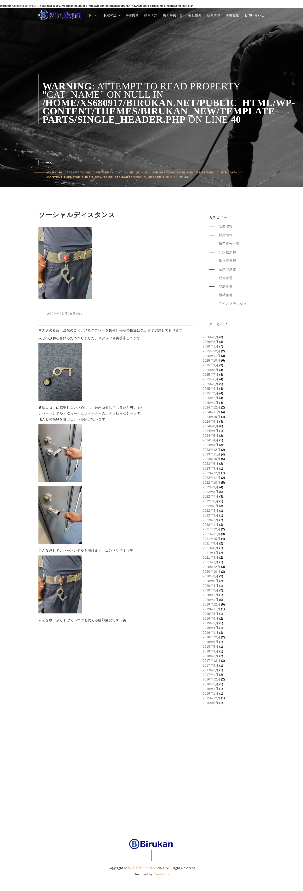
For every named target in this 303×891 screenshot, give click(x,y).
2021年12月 (211, 529)
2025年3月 (210, 393)
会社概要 (195, 15)
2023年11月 (211, 454)
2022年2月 (210, 520)
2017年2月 (210, 670)
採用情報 (232, 15)
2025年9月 (210, 365)
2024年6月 (210, 431)
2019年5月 (210, 623)
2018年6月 (210, 642)
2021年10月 (211, 539)
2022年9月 (210, 487)
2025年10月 (211, 360)
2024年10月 (211, 417)
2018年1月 (210, 656)
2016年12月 (211, 679)
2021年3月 (210, 557)
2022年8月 (210, 492)
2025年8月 (210, 370)
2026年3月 (210, 337)
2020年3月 (210, 590)
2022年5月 (210, 506)
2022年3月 (210, 515)
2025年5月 (210, 384)
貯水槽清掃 (227, 252)
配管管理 (226, 278)
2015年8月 (210, 703)
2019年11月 (211, 609)
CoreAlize (161, 874)
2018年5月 (210, 646)
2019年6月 (210, 618)
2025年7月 (210, 374)
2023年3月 (210, 468)
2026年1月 (210, 346)
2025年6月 (210, 379)
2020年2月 (210, 595)
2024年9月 (210, 421)
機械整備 (226, 295)
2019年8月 (210, 614)
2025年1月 (210, 403)
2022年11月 (211, 478)
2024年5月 (210, 435)
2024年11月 (211, 412)
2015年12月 (211, 698)
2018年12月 (211, 637)
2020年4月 (210, 586)
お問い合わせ (254, 15)
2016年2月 (210, 689)
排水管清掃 (227, 261)
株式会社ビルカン (142, 868)
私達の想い (112, 15)
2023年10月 (211, 459)
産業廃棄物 (227, 269)
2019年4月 (210, 628)
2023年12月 (211, 450)
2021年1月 (210, 562)
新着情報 (213, 15)
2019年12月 (211, 604)
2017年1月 (210, 675)
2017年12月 (211, 661)
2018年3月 (210, 651)
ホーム (93, 15)
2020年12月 (211, 567)
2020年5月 (210, 581)
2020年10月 (211, 571)
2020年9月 (210, 576)
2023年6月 (210, 463)
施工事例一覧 (173, 15)
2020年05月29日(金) (65, 314)
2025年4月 (210, 389)
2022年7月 (210, 496)
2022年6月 (210, 501)
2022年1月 (210, 525)
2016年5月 (210, 684)
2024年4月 (210, 440)
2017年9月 (210, 665)
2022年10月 (211, 482)
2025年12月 (211, 351)
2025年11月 (211, 356)
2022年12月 (211, 473)
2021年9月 (210, 543)
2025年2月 (210, 398)
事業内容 (132, 15)
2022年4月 (210, 510)
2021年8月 (210, 548)
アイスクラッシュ (233, 304)
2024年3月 (210, 445)
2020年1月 (210, 600)
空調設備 (226, 286)
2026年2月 (210, 342)
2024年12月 (211, 407)
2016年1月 (210, 693)
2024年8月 (210, 426)
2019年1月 (210, 632)
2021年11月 (211, 534)
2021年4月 (210, 553)
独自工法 (150, 15)
